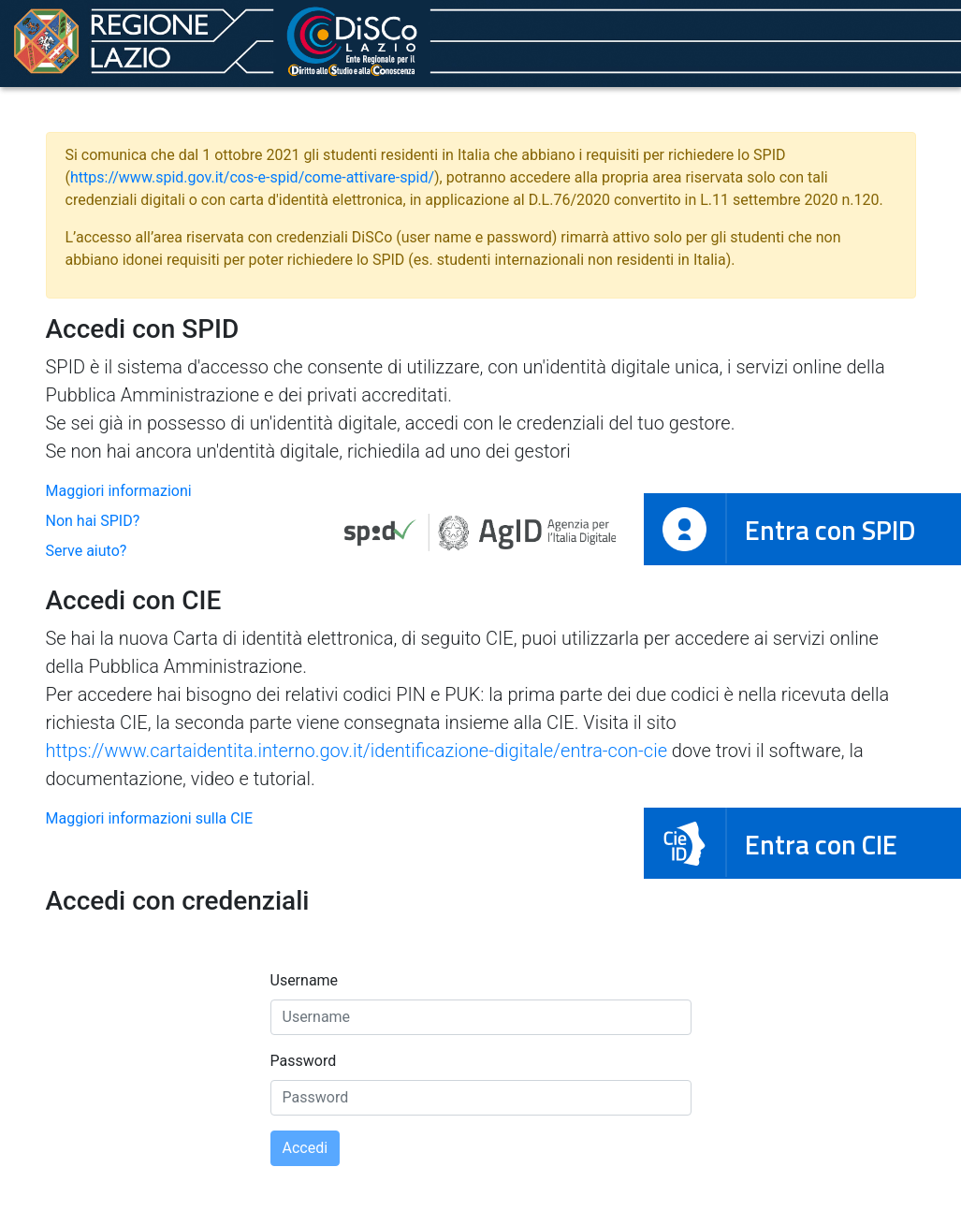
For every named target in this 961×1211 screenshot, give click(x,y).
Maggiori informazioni (119, 491)
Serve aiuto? (86, 551)
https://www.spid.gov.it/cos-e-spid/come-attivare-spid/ (252, 177)
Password (303, 1061)
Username (304, 980)
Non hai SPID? (93, 521)
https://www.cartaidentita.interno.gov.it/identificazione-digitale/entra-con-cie (356, 750)
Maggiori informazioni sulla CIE (150, 818)
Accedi (305, 1148)
